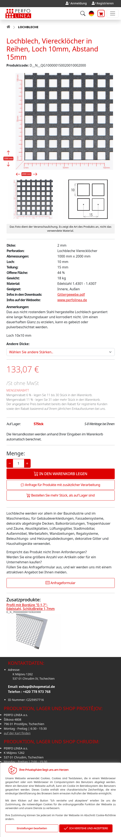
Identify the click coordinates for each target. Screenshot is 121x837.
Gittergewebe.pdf (71, 294)
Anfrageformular (60, 583)
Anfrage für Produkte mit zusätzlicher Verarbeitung (60, 484)
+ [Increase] (27, 463)
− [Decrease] (10, 463)
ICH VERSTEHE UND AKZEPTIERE (86, 828)
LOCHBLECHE (28, 27)
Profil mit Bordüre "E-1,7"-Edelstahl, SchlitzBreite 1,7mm (31, 607)
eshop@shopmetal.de (37, 686)
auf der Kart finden (17, 733)
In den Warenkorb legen (60, 473)
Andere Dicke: (18, 344)
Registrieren (105, 3)
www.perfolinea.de (72, 300)
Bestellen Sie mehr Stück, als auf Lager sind (60, 495)
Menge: (16, 453)
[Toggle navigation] (112, 13)
